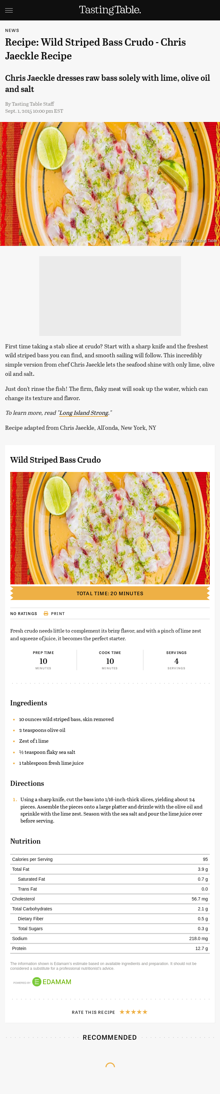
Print (54, 613)
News (12, 30)
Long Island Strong (83, 412)
